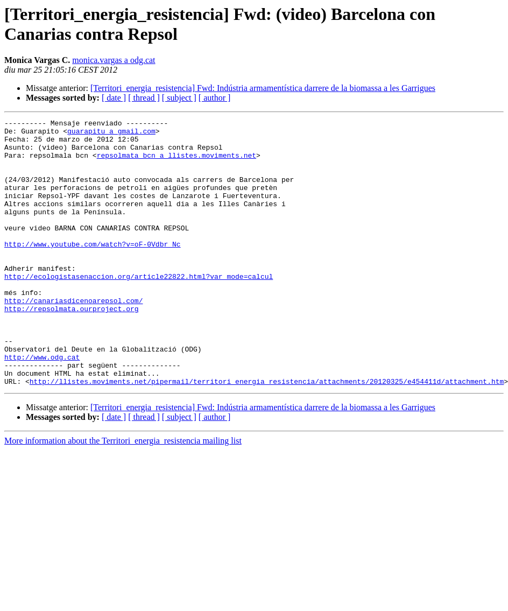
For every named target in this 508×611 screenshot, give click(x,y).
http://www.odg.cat (42, 405)
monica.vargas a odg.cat (113, 60)
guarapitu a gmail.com (111, 134)
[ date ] (114, 97)
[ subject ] (179, 97)
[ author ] (215, 97)
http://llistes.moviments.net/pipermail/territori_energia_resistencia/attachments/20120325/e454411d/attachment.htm (267, 434)
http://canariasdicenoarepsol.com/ (73, 337)
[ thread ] (144, 97)
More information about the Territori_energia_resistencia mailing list (123, 493)
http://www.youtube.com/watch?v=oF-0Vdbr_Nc (92, 270)
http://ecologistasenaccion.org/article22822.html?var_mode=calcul (138, 308)
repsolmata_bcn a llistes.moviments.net (176, 163)
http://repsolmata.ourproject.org (71, 347)
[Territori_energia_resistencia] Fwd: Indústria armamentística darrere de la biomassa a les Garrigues (262, 88)
